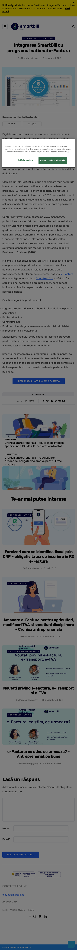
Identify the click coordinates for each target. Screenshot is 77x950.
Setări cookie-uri (26, 160)
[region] (38, 153)
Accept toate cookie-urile (52, 160)
